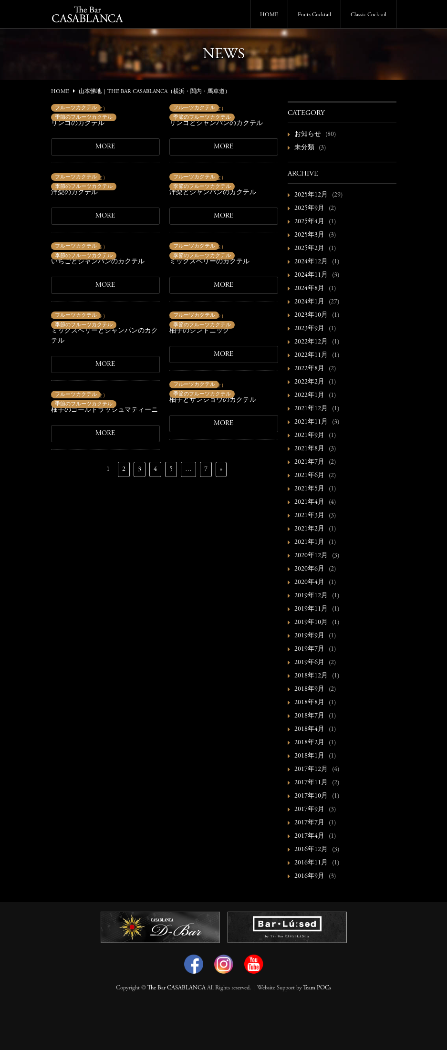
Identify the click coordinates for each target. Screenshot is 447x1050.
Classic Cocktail (368, 15)
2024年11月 (311, 275)
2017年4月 (309, 836)
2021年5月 (309, 489)
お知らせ (307, 134)
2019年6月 (309, 662)
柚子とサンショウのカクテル (212, 400)
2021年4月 (309, 502)
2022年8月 (309, 368)
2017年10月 (311, 796)
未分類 (304, 148)
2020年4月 (309, 582)
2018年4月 (309, 729)
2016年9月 (309, 876)
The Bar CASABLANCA (176, 988)
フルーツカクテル (76, 108)
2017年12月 (311, 769)
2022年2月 (309, 382)
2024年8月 (309, 288)
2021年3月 (309, 515)
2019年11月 (311, 609)
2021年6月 (309, 475)
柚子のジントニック (199, 331)
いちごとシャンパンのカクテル (98, 262)
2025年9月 (309, 208)
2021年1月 (309, 542)
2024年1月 (309, 302)
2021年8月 (309, 449)
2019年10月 (311, 622)
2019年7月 (309, 649)
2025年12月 (311, 195)
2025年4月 (309, 221)
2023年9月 (309, 328)
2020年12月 (311, 555)
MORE (105, 147)
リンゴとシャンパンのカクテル (216, 123)
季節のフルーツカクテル (84, 117)
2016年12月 (311, 849)
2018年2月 (309, 742)
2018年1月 (309, 756)
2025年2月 (309, 248)
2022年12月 (311, 342)
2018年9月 (309, 689)
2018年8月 (309, 702)
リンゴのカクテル (77, 123)
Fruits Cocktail (314, 15)
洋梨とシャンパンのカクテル (212, 192)
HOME (269, 15)
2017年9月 (309, 809)
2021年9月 (309, 435)
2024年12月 (311, 262)
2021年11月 (311, 422)
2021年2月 (309, 529)
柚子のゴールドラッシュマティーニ (104, 410)
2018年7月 (309, 716)
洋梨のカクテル (74, 192)
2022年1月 (309, 395)
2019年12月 (311, 596)
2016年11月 (311, 863)
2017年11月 (311, 783)
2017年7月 (309, 823)
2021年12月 (311, 408)
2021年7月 (309, 462)
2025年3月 (309, 235)
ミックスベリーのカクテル (209, 262)
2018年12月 (311, 676)
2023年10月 (311, 315)
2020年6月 (309, 569)
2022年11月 (311, 355)
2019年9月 (309, 636)
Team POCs (317, 988)
